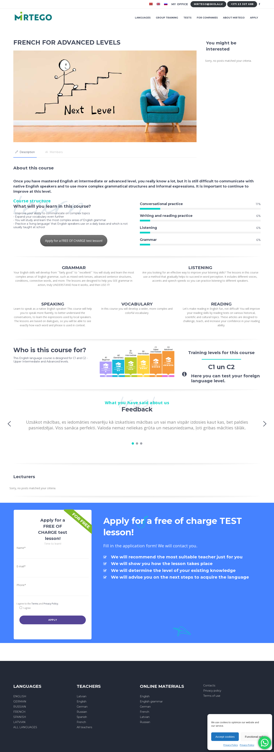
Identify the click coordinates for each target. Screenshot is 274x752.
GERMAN (19, 701)
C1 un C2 (221, 367)
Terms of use (211, 695)
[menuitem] (151, 4)
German (82, 706)
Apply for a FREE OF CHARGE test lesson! (73, 241)
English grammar (151, 701)
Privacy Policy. (51, 603)
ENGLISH (19, 696)
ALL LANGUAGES (25, 727)
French (81, 722)
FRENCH (19, 712)
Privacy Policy (230, 745)
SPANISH (19, 717)
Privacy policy (212, 690)
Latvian (81, 696)
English (81, 701)
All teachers (84, 727)
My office (179, 4)
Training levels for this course (221, 352)
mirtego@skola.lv (208, 4)
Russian (82, 712)
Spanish (82, 717)
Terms (34, 603)
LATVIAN (19, 722)
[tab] (25, 152)
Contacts (209, 685)
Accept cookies (225, 736)
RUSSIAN (19, 706)
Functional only (254, 736)
